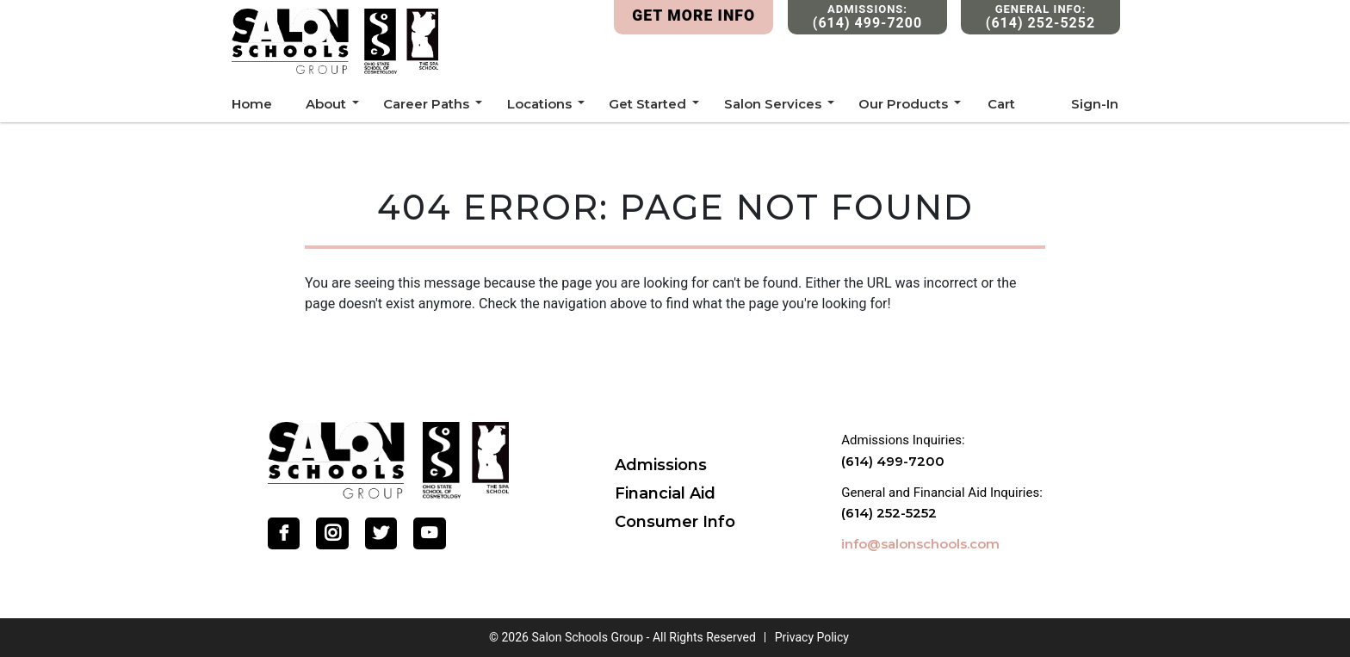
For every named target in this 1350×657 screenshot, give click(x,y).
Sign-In (1094, 104)
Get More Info (693, 15)
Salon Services (772, 103)
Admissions (661, 465)
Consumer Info (675, 521)
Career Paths (426, 103)
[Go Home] (388, 458)
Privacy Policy (812, 637)
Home (252, 104)
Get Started (647, 103)
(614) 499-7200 (892, 461)
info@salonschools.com (920, 544)
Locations (539, 103)
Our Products (903, 103)
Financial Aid (665, 493)
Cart (1001, 104)
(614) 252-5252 (889, 513)
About (326, 103)
